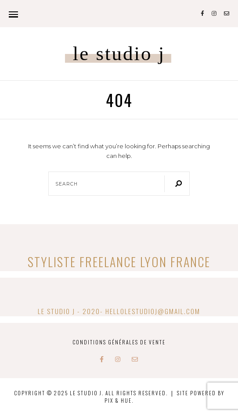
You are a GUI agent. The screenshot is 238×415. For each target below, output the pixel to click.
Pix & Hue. (119, 400)
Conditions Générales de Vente (119, 342)
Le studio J (119, 54)
